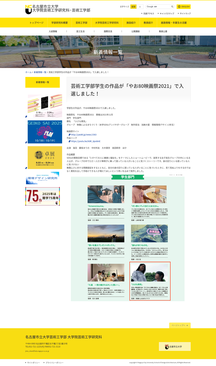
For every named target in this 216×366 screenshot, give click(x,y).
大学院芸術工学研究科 (107, 22)
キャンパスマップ (167, 13)
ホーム (28, 72)
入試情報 (53, 31)
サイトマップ (185, 13)
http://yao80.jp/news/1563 (83, 134)
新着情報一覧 (40, 72)
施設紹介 (131, 22)
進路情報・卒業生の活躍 (174, 22)
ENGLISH (186, 6)
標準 (133, 6)
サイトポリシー (33, 362)
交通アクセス (148, 13)
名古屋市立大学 (177, 346)
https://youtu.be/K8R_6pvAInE (85, 141)
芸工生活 (80, 31)
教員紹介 (148, 22)
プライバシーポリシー (55, 362)
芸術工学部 (81, 22)
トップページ (36, 22)
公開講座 (135, 31)
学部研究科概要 (59, 22)
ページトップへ (178, 325)
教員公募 (163, 31)
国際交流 (108, 31)
